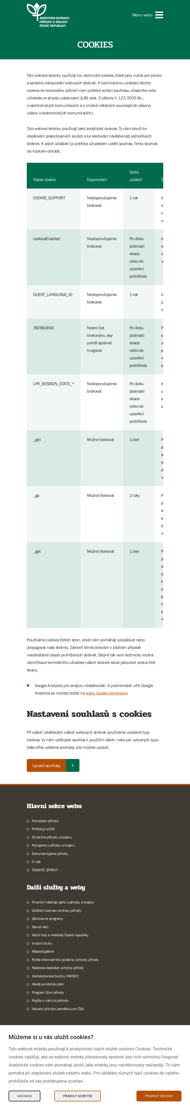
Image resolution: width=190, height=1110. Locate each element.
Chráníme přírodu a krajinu (52, 837)
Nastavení (24, 1096)
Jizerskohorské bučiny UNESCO (55, 976)
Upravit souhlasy (46, 765)
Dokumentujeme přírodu (50, 853)
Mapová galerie (43, 951)
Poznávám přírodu (45, 821)
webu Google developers (106, 692)
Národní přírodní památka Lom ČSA (58, 1009)
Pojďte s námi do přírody (50, 1000)
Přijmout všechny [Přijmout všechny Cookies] (159, 1096)
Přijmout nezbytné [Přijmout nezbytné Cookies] (77, 1096)
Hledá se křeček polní (48, 984)
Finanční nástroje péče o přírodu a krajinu (63, 902)
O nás (36, 861)
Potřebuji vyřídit (43, 829)
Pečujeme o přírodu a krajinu (53, 845)
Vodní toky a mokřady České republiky (60, 935)
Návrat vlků (40, 927)
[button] (147, 15)
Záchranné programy (47, 918)
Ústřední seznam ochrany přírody (56, 910)
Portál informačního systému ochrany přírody (65, 959)
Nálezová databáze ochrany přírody (58, 968)
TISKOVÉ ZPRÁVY (45, 870)
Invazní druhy (42, 943)
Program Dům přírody (48, 992)
